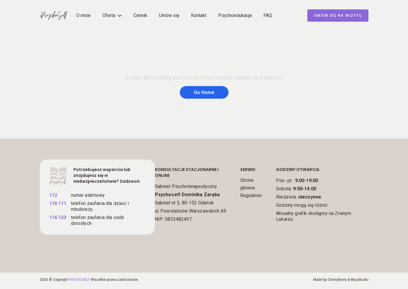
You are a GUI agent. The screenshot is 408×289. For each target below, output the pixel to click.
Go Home (204, 92)
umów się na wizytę (338, 15)
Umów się (169, 15)
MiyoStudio (359, 280)
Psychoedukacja (235, 15)
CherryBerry (337, 280)
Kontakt (198, 15)
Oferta (108, 15)
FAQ (267, 15)
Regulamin (251, 195)
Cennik (140, 15)
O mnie (83, 15)
